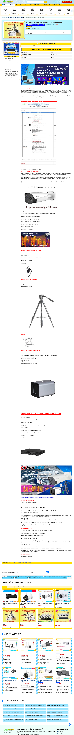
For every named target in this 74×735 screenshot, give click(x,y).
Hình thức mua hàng (7, 732)
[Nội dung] (37, 568)
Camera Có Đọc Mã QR (9, 58)
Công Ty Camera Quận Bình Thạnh (31, 719)
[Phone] (39, 572)
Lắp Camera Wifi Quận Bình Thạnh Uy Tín (54, 719)
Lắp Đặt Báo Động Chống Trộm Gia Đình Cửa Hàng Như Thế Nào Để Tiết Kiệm (56, 576)
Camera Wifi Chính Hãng (7, 17)
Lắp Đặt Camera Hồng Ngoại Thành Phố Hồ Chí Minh (34, 715)
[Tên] (9, 572)
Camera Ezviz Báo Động (9, 77)
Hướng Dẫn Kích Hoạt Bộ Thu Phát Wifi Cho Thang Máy (12, 712)
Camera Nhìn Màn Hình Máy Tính (10, 73)
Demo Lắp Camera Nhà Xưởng (12, 576)
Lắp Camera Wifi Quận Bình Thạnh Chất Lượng (55, 712)
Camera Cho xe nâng (8, 60)
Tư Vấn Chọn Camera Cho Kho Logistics (11, 62)
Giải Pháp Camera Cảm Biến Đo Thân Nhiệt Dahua (34, 17)
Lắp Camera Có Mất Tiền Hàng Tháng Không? (33, 708)
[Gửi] (47, 572)
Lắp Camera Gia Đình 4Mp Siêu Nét (46, 577)
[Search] (35, 2)
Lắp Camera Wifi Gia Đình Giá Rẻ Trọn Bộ (21, 577)
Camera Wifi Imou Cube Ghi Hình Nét (11, 75)
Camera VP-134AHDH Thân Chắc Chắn (9, 680)
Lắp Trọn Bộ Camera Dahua (18, 17)
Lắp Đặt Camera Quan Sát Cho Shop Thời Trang (35, 576)
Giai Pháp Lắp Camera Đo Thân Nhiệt (31, 712)
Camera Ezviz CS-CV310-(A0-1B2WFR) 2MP (63, 651)
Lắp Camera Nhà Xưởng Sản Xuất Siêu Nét (59, 577)
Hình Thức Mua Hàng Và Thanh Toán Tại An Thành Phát (34, 705)
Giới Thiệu (21, 4)
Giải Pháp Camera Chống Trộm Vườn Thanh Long (55, 705)
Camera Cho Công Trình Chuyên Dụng (11, 71)
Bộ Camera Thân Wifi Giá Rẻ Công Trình (44, 623)
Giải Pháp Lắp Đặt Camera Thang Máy (9, 705)
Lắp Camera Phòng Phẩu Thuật (10, 67)
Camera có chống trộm (9, 69)
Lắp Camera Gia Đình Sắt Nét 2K (34, 577)
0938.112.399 (67, 2)
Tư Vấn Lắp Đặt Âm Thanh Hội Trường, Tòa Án (55, 708)
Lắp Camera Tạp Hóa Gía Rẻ (22, 576)
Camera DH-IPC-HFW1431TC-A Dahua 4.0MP (45, 603)
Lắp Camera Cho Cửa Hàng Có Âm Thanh (62, 623)
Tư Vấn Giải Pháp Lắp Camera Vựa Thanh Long (11, 708)
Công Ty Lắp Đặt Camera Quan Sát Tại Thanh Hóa (11, 715)
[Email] (24, 572)
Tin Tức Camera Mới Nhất (14, 701)
